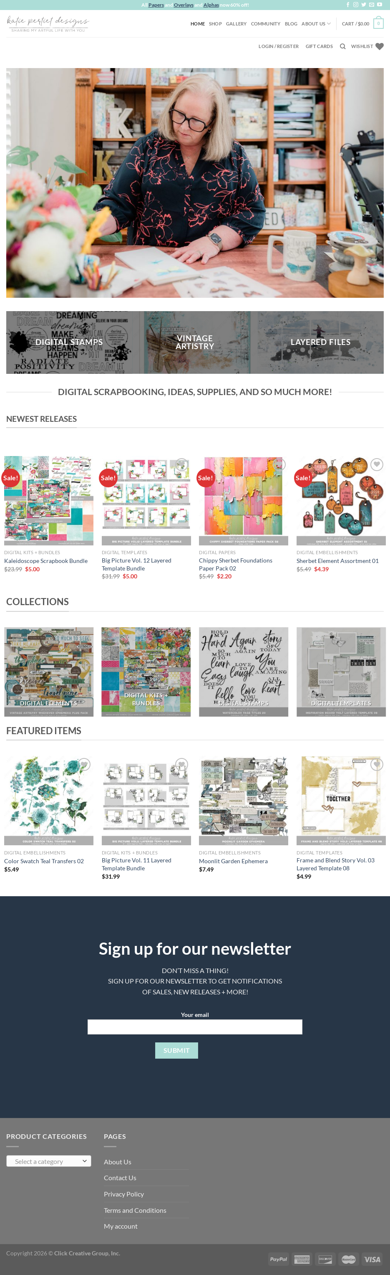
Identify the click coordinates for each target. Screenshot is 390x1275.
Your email (195, 1025)
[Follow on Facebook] (347, 5)
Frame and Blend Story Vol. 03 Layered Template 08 (336, 864)
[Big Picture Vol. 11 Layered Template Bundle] (146, 800)
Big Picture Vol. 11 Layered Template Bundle (136, 864)
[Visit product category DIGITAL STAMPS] (243, 672)
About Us (316, 24)
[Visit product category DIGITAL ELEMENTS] (48, 672)
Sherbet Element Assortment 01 (338, 560)
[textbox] (47, 1161)
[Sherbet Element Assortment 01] (341, 500)
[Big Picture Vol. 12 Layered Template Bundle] (146, 500)
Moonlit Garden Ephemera (233, 860)
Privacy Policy (124, 1194)
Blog (291, 23)
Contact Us (120, 1177)
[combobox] (48, 1161)
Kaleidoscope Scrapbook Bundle (46, 560)
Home (198, 23)
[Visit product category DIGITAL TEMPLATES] (341, 672)
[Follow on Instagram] (355, 5)
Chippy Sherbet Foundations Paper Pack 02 (235, 564)
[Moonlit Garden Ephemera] (243, 800)
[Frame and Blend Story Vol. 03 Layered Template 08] (341, 800)
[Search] (342, 46)
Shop (215, 23)
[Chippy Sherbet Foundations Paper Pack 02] (243, 500)
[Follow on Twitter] (363, 5)
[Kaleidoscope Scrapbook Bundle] (48, 500)
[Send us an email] (371, 5)
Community (266, 23)
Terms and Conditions (135, 1210)
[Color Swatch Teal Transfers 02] (48, 800)
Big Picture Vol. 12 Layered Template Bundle (136, 564)
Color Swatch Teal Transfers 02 (44, 860)
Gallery (236, 23)
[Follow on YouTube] (379, 5)
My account (121, 1226)
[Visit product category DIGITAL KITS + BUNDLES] (146, 672)
